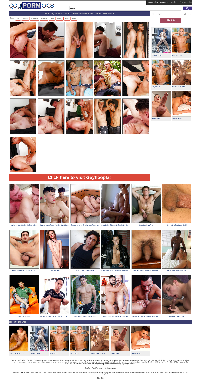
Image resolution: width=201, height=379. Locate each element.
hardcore (44, 19)
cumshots (34, 19)
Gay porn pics (186, 2)
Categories (153, 2)
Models (174, 2)
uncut (74, 19)
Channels (164, 2)
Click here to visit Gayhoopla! (79, 177)
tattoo (67, 19)
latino (52, 19)
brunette (25, 19)
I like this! (170, 20)
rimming (59, 19)
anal (18, 19)
